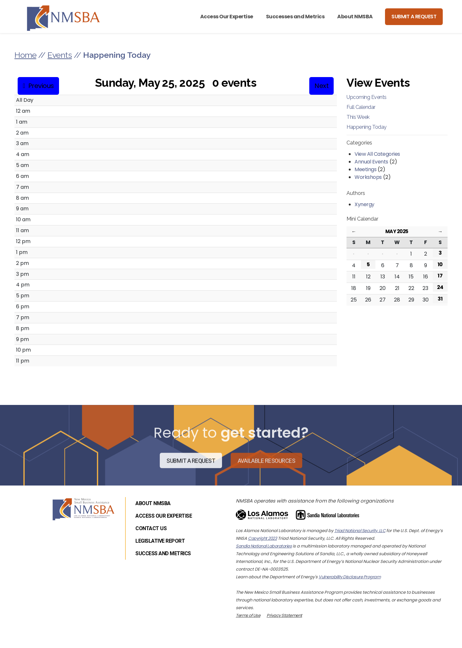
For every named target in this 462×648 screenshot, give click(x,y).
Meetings (365, 169)
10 (440, 264)
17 (440, 275)
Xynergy (364, 204)
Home (25, 55)
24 (440, 287)
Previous (41, 85)
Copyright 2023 (262, 538)
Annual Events (371, 161)
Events (59, 55)
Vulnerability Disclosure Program (350, 577)
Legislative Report (160, 541)
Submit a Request (413, 16)
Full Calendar (360, 107)
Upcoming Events (366, 97)
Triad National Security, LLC (359, 531)
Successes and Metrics (295, 16)
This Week (358, 117)
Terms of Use (248, 615)
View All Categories (377, 154)
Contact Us (151, 528)
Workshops (368, 177)
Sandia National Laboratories (264, 546)
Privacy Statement (284, 615)
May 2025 (396, 231)
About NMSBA (355, 16)
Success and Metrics (163, 553)
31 (440, 298)
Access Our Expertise (226, 16)
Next (321, 85)
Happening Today (366, 127)
